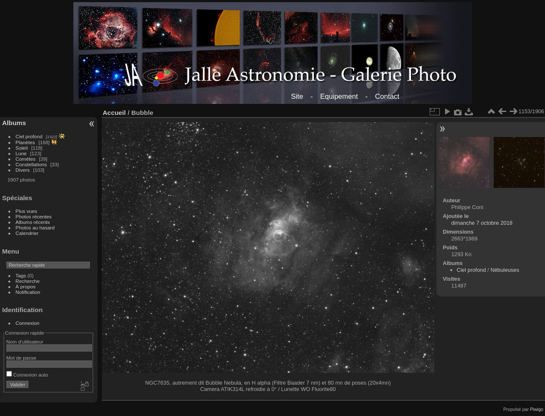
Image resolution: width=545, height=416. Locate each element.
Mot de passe (21, 357)
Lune (21, 153)
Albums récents (33, 222)
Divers (23, 170)
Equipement (339, 96)
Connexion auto (27, 374)
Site (297, 96)
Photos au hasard (35, 227)
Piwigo (536, 409)
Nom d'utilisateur (24, 341)
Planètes (25, 142)
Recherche (28, 281)
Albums (14, 122)
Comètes (26, 159)
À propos (26, 286)
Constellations (31, 164)
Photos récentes (34, 216)
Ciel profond (29, 136)
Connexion (27, 323)
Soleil (22, 148)
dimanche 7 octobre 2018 (481, 223)
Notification (28, 292)
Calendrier (27, 233)
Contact (387, 96)
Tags (21, 275)
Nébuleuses (504, 270)
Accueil (114, 112)
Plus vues (26, 211)
